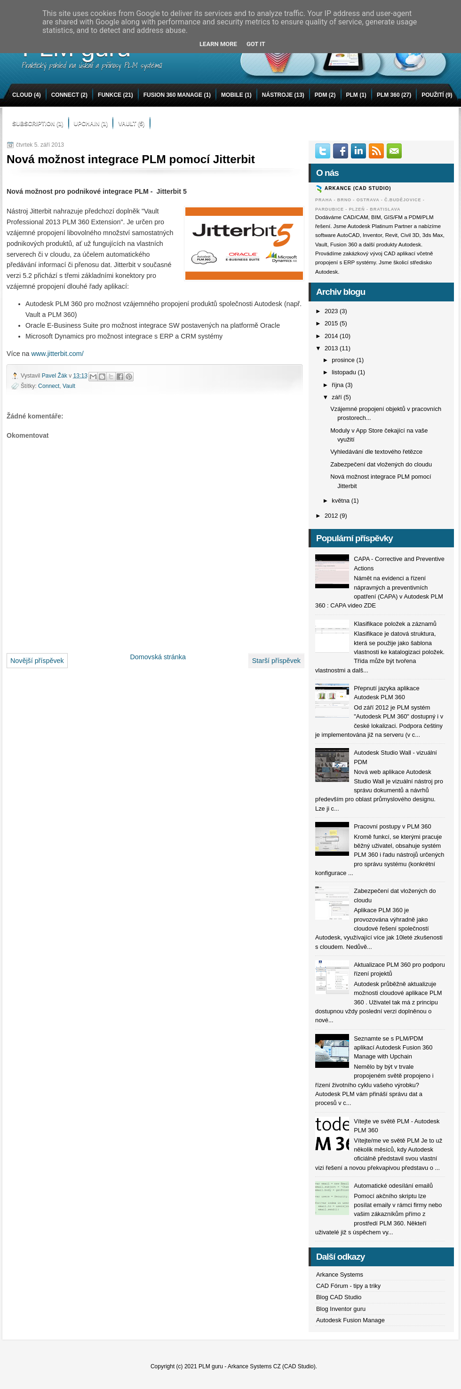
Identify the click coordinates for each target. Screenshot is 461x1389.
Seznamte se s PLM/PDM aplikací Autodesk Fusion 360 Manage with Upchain (393, 1047)
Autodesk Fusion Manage (350, 1320)
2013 (332, 348)
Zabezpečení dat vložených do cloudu (381, 464)
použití (432, 95)
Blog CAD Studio (339, 1297)
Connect (65, 95)
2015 (332, 323)
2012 (332, 515)
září (337, 397)
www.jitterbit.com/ (57, 353)
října (338, 384)
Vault (127, 123)
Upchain (87, 123)
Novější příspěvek (37, 660)
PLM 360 (388, 95)
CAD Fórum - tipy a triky (348, 1285)
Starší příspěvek (276, 660)
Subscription (33, 123)
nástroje (277, 95)
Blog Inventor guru (341, 1308)
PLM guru (211, 1366)
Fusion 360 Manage (172, 95)
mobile (232, 95)
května (341, 500)
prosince (344, 359)
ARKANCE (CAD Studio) (358, 188)
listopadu (345, 372)
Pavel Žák (55, 375)
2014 (332, 335)
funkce (109, 95)
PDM (321, 95)
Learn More (218, 43)
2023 (332, 311)
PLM (352, 95)
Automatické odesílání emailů (393, 1185)
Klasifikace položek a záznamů (395, 623)
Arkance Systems (339, 1274)
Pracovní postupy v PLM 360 (392, 826)
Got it (255, 43)
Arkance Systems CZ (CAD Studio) (272, 1366)
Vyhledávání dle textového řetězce (376, 451)
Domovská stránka (157, 657)
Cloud (22, 95)
